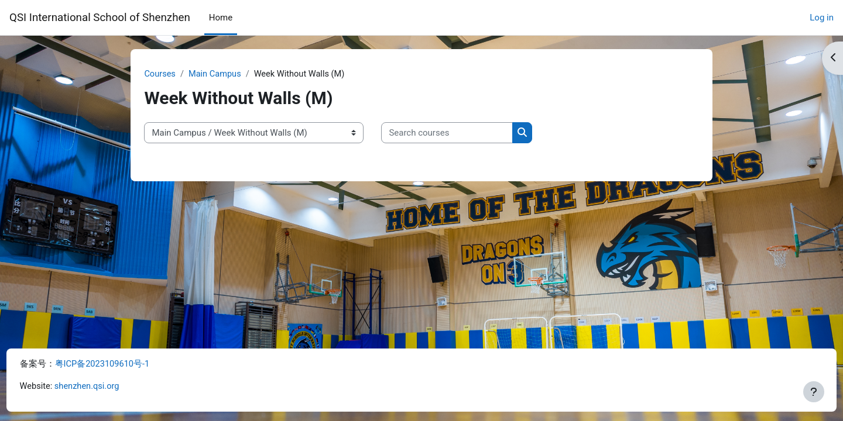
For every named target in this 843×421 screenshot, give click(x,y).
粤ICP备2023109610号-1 (125, 363)
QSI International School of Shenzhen (99, 17)
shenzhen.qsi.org (110, 386)
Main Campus (232, 74)
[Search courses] (463, 133)
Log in (822, 17)
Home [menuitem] (220, 17)
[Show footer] (813, 391)
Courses (176, 74)
